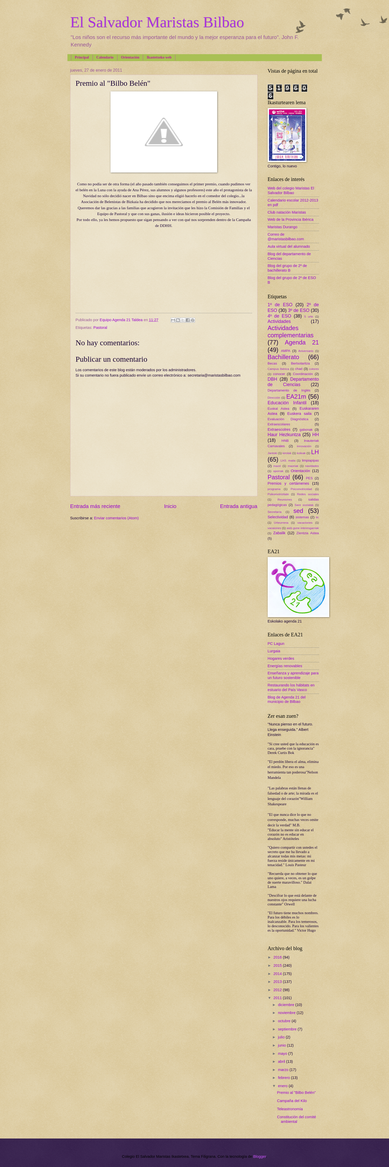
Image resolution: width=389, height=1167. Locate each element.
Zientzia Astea (307, 533)
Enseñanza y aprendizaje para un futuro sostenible (293, 675)
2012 (278, 990)
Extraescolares (279, 424)
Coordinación (303, 374)
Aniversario (305, 350)
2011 (278, 998)
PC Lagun (276, 644)
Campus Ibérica (278, 368)
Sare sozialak (304, 504)
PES (309, 478)
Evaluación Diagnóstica (288, 419)
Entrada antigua (238, 506)
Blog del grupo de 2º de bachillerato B (287, 268)
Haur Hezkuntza (284, 434)
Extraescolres (279, 429)
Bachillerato (283, 357)
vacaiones (274, 528)
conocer (279, 374)
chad (299, 369)
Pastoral (100, 328)
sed (298, 511)
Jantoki (272, 453)
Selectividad (278, 517)
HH (315, 434)
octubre (285, 1021)
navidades (312, 465)
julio (282, 1037)
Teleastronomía (290, 1109)
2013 (278, 982)
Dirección (274, 397)
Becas (272, 363)
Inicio (170, 506)
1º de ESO (280, 304)
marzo (284, 1070)
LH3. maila (288, 460)
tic (317, 517)
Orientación (130, 57)
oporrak (278, 471)
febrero (284, 1078)
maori (277, 465)
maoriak (293, 465)
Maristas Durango (282, 227)
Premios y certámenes (288, 483)
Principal (82, 57)
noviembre (287, 1013)
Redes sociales (308, 494)
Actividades (279, 321)
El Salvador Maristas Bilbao (157, 22)
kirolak (287, 453)
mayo (283, 1053)
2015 (278, 965)
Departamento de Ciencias (293, 382)
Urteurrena (281, 522)
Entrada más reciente (95, 506)
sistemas (302, 517)
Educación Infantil (287, 402)
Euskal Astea (279, 408)
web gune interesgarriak (303, 528)
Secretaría (275, 511)
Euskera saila (299, 414)
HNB (285, 441)
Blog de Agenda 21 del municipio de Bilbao (287, 699)
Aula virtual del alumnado (289, 246)
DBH (272, 379)
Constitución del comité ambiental (296, 1119)
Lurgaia (274, 651)
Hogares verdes (281, 658)
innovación (304, 446)
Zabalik (279, 533)
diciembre (286, 1005)
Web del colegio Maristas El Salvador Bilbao (291, 190)
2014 (278, 974)
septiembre (288, 1029)
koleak (301, 453)
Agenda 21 (302, 342)
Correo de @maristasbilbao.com (286, 236)
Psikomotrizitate (278, 494)
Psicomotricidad (301, 489)
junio (282, 1045)
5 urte (308, 316)
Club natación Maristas (287, 212)
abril (282, 1061)
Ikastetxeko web (159, 57)
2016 (278, 957)
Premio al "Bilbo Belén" (296, 1093)
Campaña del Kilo (292, 1101)
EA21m (296, 396)
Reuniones (284, 499)
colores (314, 368)
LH (315, 452)
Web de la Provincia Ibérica (291, 219)
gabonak (306, 430)
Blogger (259, 1156)
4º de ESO (279, 316)
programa (274, 489)
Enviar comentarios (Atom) (116, 518)
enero (283, 1086)
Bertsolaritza (300, 363)
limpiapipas (310, 460)
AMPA (286, 351)
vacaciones (305, 522)
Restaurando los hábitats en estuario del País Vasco (291, 687)
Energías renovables (285, 666)
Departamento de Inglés (289, 390)
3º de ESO (299, 310)
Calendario (105, 57)
